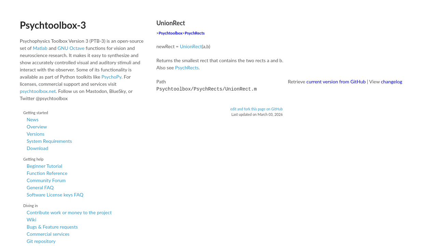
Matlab (40, 48)
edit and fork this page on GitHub (256, 108)
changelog (391, 81)
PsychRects (195, 33)
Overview (37, 126)
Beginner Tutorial (44, 166)
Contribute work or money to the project (69, 212)
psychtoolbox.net (38, 91)
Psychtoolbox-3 (53, 25)
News (33, 119)
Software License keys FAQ (55, 194)
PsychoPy (111, 77)
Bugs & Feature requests (52, 227)
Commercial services (48, 234)
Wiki (31, 219)
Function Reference (47, 173)
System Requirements (49, 141)
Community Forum (46, 180)
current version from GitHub (336, 81)
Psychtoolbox (171, 33)
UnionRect (191, 46)
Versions (35, 134)
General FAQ (40, 187)
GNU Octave (71, 48)
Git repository (41, 241)
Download (37, 148)
